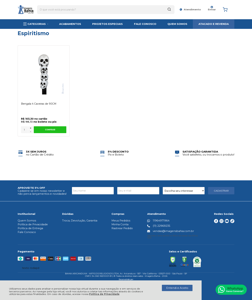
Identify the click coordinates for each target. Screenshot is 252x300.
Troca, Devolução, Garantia (79, 220)
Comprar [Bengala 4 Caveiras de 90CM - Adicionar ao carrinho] (50, 129)
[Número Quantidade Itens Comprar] (24, 129)
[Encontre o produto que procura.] (143, 8)
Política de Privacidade (104, 294)
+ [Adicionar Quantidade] (30, 128)
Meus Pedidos (121, 220)
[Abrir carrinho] (227, 8)
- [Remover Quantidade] (30, 131)
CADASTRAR (221, 190)
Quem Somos (27, 220)
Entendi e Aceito (177, 288)
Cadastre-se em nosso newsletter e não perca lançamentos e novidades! (42, 192)
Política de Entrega (30, 228)
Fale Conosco (27, 232)
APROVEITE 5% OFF (31, 187)
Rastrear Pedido (122, 228)
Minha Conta (120, 224)
